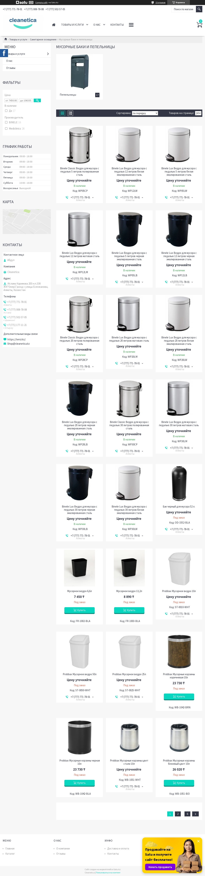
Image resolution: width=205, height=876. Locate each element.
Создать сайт (41, 2)
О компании (63, 848)
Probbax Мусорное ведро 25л (129, 674)
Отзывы (10, 68)
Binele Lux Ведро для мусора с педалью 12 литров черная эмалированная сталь (179, 256)
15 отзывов (160, 2)
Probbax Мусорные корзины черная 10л (79, 762)
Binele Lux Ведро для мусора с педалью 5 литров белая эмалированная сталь (179, 171)
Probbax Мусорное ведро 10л (179, 591)
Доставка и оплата (118, 848)
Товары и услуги (72, 24)
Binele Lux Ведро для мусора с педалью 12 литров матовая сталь (79, 254)
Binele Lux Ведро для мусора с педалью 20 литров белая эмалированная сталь (179, 341)
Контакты (117, 24)
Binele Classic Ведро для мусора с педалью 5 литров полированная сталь (79, 171)
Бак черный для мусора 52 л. (179, 506)
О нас (97, 24)
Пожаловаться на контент (108, 872)
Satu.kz (117, 869)
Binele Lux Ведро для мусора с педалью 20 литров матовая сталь (129, 339)
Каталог (10, 853)
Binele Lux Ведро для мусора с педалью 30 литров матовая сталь (179, 423)
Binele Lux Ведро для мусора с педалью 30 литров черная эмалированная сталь (79, 510)
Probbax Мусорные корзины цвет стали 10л (129, 762)
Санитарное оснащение (43, 39)
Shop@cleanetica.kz (18, 343)
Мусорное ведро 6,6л (79, 591)
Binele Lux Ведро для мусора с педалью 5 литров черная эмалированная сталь (129, 256)
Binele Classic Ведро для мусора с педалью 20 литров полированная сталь (79, 341)
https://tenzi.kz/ (16, 339)
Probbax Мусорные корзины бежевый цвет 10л (179, 762)
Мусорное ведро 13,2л (129, 591)
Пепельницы (68, 94)
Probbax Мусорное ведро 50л (79, 674)
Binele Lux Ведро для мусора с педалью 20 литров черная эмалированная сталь (79, 425)
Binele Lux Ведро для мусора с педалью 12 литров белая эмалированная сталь (129, 171)
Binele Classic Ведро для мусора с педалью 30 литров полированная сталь (129, 425)
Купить (81, 610)
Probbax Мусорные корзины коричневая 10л (179, 676)
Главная (53, 24)
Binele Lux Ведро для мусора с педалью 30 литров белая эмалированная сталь (129, 510)
